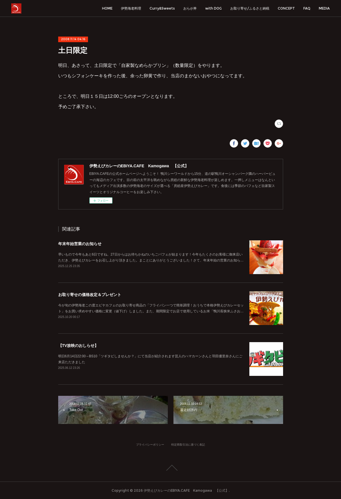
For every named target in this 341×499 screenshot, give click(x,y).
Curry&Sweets (162, 8)
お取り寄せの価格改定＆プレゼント (89, 294)
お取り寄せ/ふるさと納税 (249, 8)
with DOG (213, 8)
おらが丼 (190, 8)
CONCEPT (286, 8)
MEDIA (324, 8)
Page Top (170, 468)
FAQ (306, 8)
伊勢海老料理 (131, 8)
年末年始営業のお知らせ (79, 243)
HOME (107, 8)
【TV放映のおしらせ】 (78, 345)
